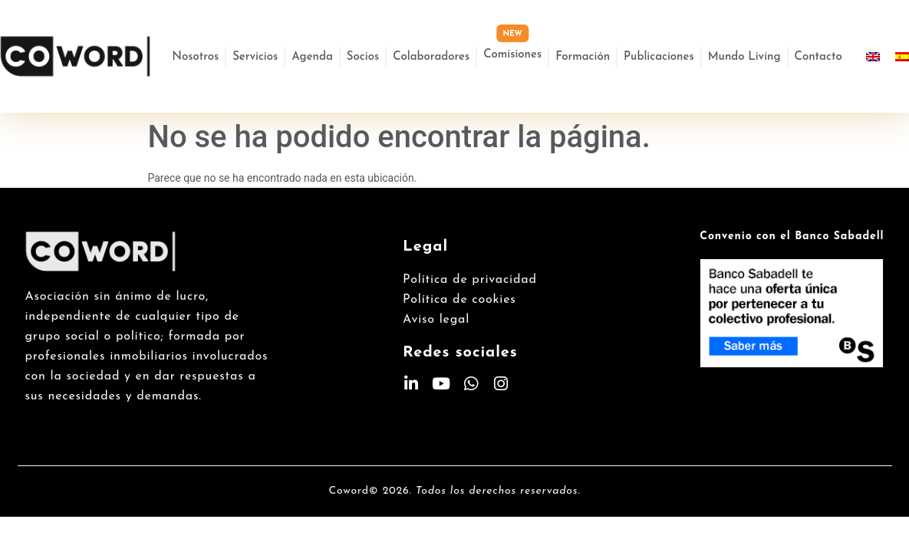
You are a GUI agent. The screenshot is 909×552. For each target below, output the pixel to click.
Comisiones (512, 55)
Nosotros (195, 57)
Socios (363, 57)
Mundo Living (744, 57)
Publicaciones (659, 57)
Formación (582, 57)
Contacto (818, 57)
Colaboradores (431, 57)
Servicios (255, 57)
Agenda (312, 57)
